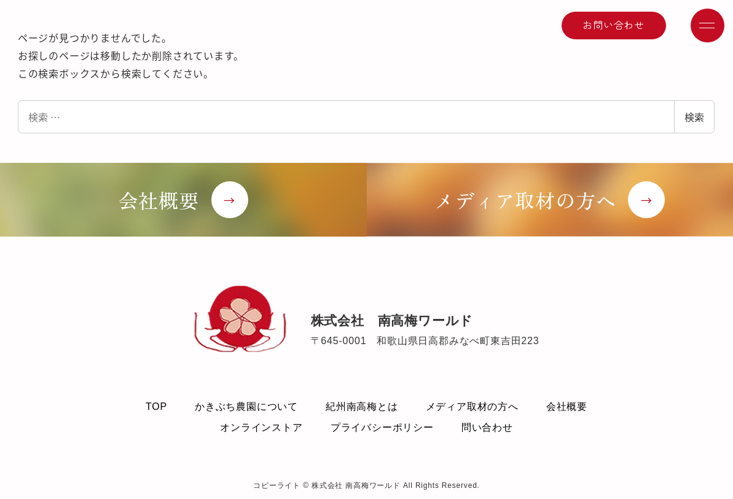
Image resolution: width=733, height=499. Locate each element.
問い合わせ (487, 427)
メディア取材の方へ (472, 406)
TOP (156, 406)
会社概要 (566, 406)
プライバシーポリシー (382, 427)
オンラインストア (261, 427)
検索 (694, 116)
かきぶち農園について (246, 406)
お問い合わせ (613, 24)
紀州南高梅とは (362, 406)
